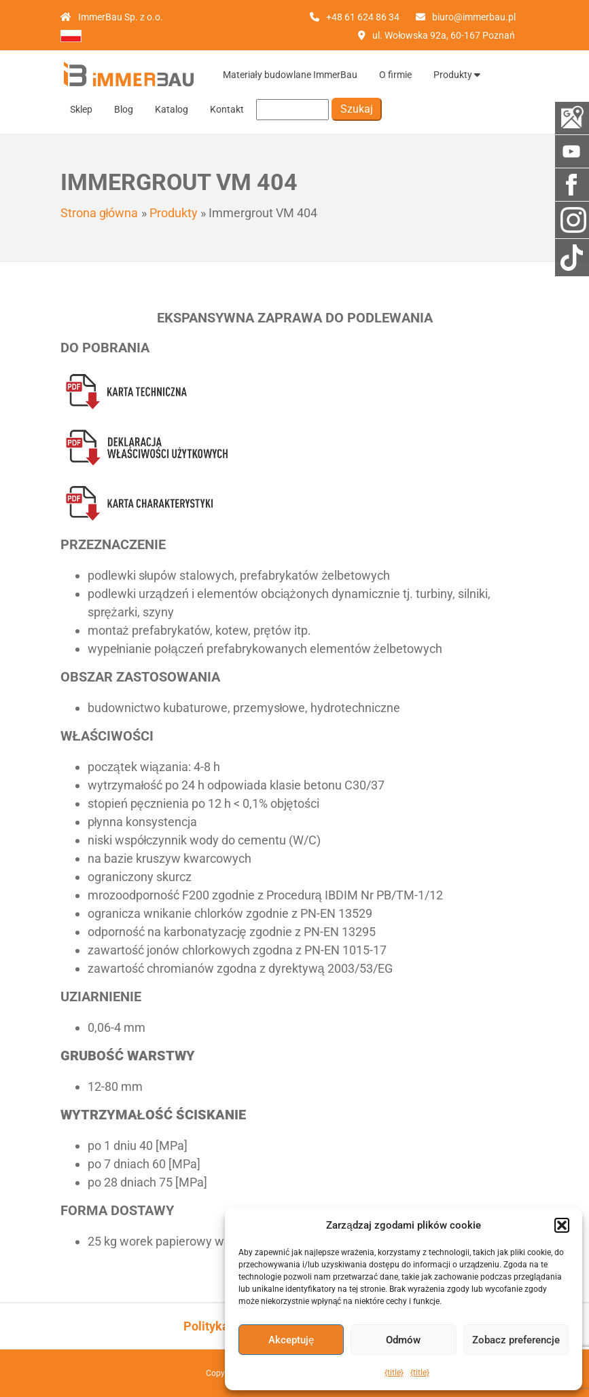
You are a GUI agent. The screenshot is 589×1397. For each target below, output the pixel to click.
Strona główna (99, 213)
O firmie (395, 74)
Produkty (456, 74)
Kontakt (227, 109)
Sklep (81, 109)
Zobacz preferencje (516, 1340)
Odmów (403, 1340)
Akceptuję (291, 1340)
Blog (123, 109)
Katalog (171, 109)
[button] (562, 1225)
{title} (394, 1372)
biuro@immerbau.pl (474, 17)
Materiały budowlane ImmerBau (290, 74)
